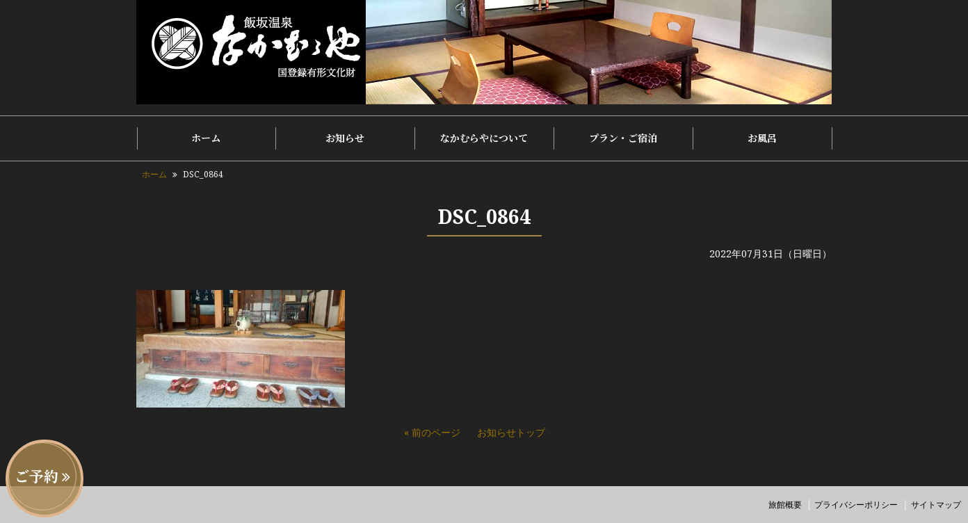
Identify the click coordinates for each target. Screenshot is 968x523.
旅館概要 (785, 504)
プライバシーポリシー (856, 504)
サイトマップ (936, 504)
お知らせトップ (511, 432)
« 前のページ (432, 432)
